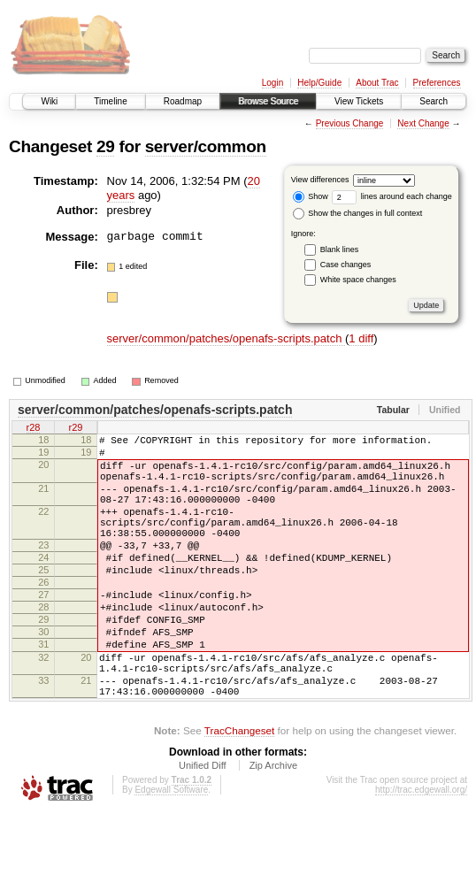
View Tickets (358, 101)
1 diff (361, 338)
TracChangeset (239, 791)
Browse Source (268, 101)
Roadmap (183, 101)
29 (105, 146)
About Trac (377, 83)
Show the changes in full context (358, 213)
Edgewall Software (171, 851)
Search (433, 101)
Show (310, 196)
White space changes (358, 279)
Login (272, 83)
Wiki (49, 101)
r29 (76, 428)
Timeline (110, 101)
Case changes (346, 264)
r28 (34, 428)
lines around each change (392, 196)
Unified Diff (202, 826)
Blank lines (339, 249)
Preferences (437, 83)
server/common (205, 146)
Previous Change (350, 123)
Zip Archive (273, 826)
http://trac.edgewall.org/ (421, 851)
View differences (320, 179)
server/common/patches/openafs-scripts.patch (226, 338)
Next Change (423, 123)
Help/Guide (319, 83)
